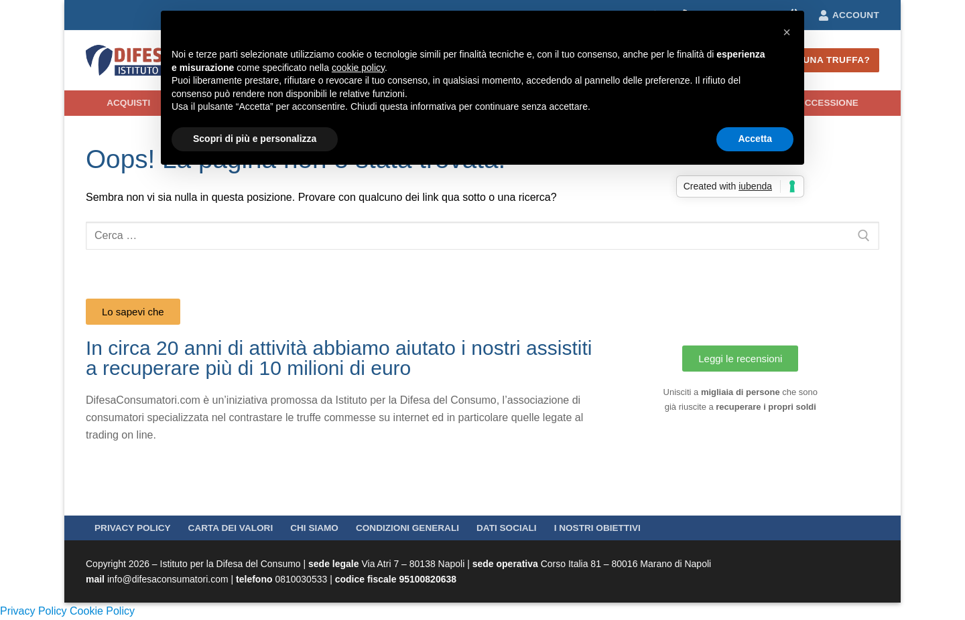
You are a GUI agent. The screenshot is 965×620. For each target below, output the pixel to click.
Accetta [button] (755, 138)
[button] (786, 32)
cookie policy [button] (358, 67)
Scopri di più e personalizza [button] (254, 138)
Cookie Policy (102, 611)
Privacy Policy (33, 611)
